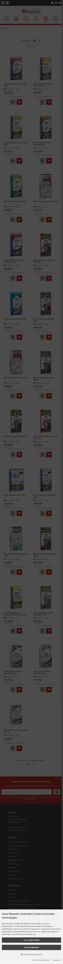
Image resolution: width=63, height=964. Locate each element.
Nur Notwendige (31, 947)
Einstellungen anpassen (31, 954)
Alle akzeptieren (31, 940)
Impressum (57, 960)
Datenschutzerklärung (40, 960)
